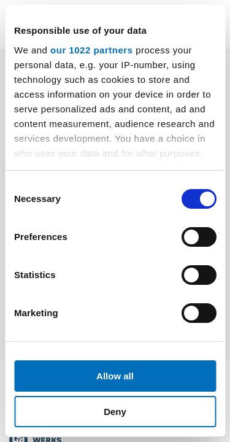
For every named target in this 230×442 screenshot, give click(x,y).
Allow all (115, 376)
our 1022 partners (91, 50)
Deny (115, 411)
